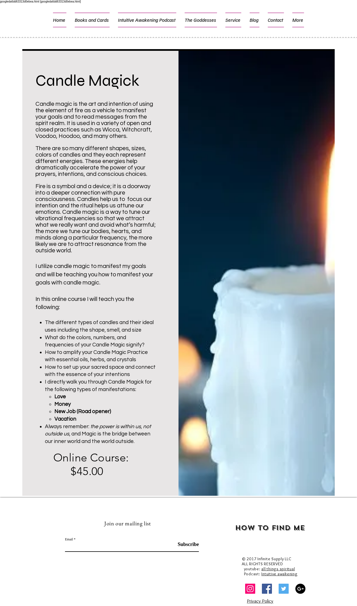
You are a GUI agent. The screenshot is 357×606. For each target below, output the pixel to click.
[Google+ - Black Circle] (300, 589)
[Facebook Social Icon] (267, 589)
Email (69, 539)
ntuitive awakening (280, 573)
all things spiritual (278, 568)
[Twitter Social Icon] (284, 589)
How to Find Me (270, 527)
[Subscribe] (185, 544)
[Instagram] (250, 589)
